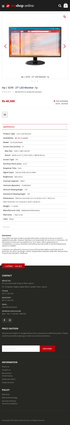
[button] (64, 18)
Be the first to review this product (28, 92)
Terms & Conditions (9, 403)
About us (5, 366)
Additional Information (31, 210)
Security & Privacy (9, 401)
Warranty (5, 394)
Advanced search (8, 379)
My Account (6, 373)
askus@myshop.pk (9, 307)
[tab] (35, 126)
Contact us (6, 370)
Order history (7, 376)
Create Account (8, 382)
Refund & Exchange (9, 397)
